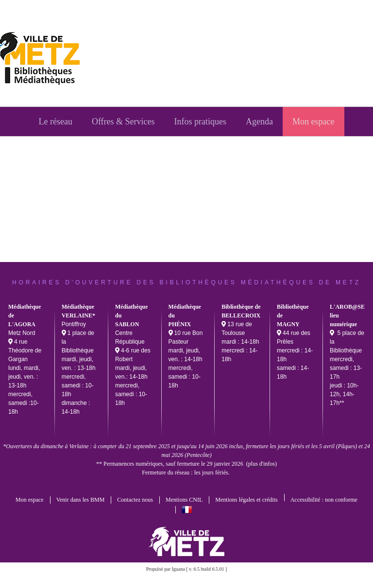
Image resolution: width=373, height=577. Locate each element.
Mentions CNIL (184, 499)
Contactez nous (135, 499)
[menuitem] (55, 121)
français (187, 509)
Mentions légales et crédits (246, 499)
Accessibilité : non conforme (323, 499)
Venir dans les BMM (80, 499)
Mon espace (30, 499)
